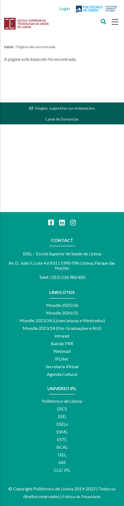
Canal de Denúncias (62, 119)
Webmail (62, 351)
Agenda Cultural (62, 374)
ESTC (62, 439)
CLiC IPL (62, 470)
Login (64, 8)
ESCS (62, 408)
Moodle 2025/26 (62, 305)
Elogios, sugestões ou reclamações (65, 108)
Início (8, 46)
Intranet (62, 335)
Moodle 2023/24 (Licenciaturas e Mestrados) (62, 320)
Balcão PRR (62, 343)
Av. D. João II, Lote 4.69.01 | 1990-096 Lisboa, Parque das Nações (62, 265)
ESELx (62, 424)
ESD (62, 416)
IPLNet (61, 358)
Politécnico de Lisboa (62, 401)
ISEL (62, 454)
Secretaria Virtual (62, 366)
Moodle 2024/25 (62, 312)
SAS (62, 462)
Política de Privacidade (81, 496)
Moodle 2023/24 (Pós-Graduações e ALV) (62, 328)
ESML (62, 431)
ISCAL (62, 447)
